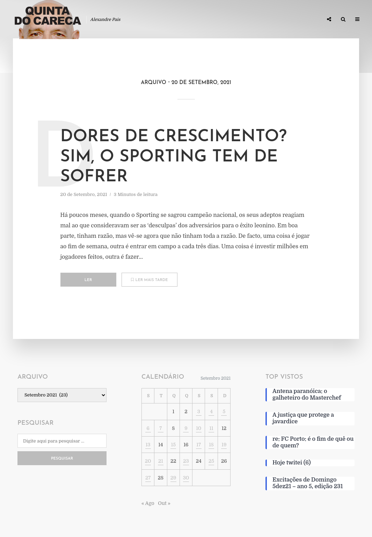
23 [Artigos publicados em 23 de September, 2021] (186, 461)
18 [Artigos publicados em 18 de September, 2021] (211, 444)
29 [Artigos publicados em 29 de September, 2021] (173, 478)
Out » (164, 503)
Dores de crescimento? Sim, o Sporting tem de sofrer (173, 157)
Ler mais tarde (149, 280)
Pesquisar (62, 459)
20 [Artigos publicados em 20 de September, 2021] (148, 461)
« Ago (147, 503)
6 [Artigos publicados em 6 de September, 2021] (147, 428)
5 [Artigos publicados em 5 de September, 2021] (224, 411)
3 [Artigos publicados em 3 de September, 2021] (198, 411)
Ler (88, 280)
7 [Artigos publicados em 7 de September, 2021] (160, 428)
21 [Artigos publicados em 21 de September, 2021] (160, 461)
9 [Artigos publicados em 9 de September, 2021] (185, 428)
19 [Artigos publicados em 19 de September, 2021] (223, 444)
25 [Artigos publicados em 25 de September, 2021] (211, 461)
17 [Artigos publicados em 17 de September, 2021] (198, 444)
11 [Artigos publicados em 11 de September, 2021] (211, 428)
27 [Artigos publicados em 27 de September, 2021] (148, 478)
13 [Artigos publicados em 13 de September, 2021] (148, 444)
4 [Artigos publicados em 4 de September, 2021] (211, 411)
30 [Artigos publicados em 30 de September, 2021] (186, 478)
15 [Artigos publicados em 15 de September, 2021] (173, 444)
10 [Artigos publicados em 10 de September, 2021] (198, 428)
